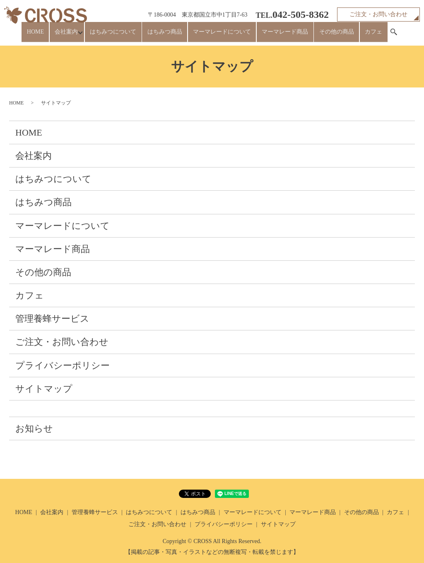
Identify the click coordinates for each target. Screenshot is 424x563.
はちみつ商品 (171, 35)
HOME (49, 35)
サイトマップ (43, 388)
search (377, 35)
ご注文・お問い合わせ (378, 14)
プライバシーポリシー (62, 365)
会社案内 (75, 35)
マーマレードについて (223, 35)
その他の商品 (327, 35)
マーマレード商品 (281, 35)
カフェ (359, 35)
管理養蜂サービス (52, 318)
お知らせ (34, 428)
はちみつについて (124, 35)
